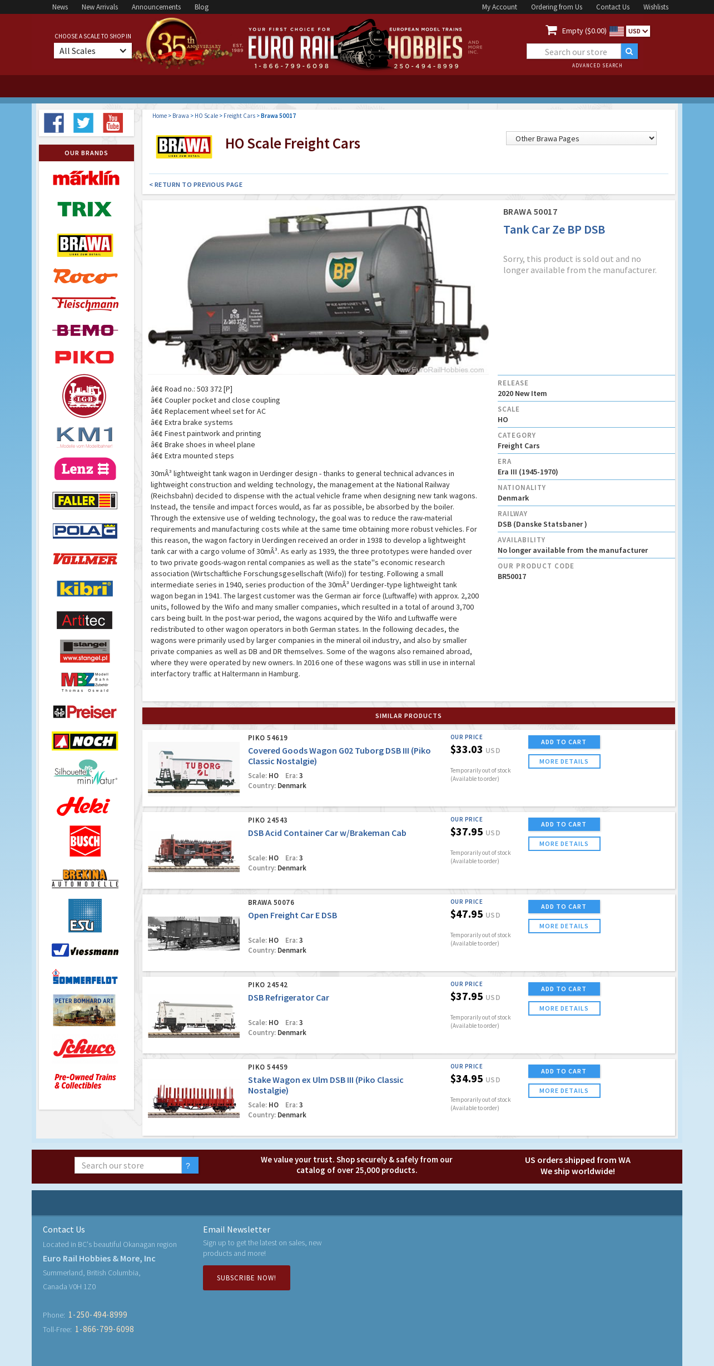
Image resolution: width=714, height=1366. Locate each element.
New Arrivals (100, 7)
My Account (499, 7)
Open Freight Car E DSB (292, 914)
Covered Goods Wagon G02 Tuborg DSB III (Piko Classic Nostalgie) (339, 755)
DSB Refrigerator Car (288, 997)
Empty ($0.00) (584, 31)
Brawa (180, 116)
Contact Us (612, 7)
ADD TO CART (564, 742)
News (60, 7)
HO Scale (206, 116)
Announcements (156, 7)
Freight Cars (239, 116)
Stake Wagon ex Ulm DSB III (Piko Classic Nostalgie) (326, 1085)
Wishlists (655, 7)
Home (159, 116)
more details (564, 761)
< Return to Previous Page (196, 184)
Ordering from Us (556, 7)
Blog (202, 7)
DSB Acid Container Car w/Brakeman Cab (327, 832)
